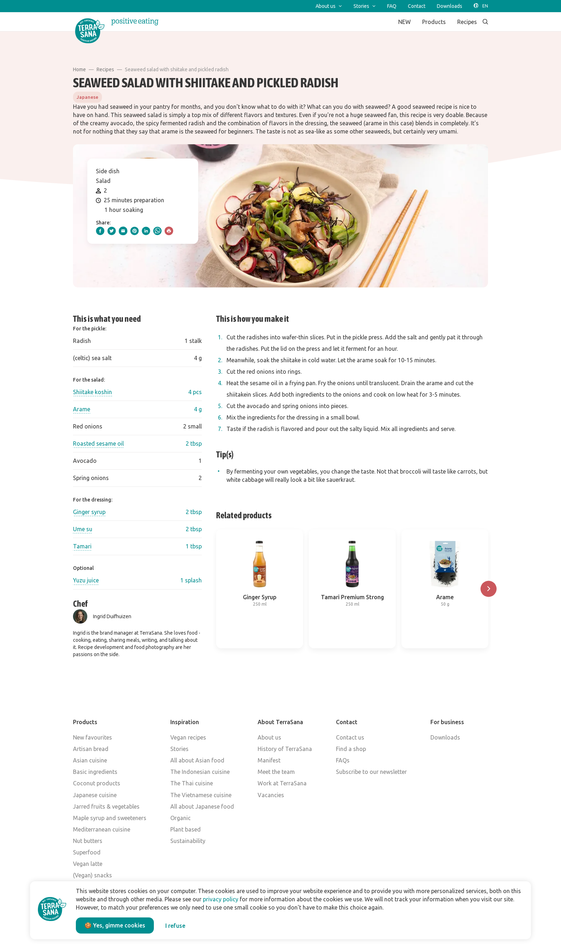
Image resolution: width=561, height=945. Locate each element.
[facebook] (100, 231)
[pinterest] (134, 231)
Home (79, 69)
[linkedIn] (146, 231)
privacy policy (220, 899)
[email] (123, 231)
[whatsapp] (157, 231)
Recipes (105, 69)
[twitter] (111, 231)
